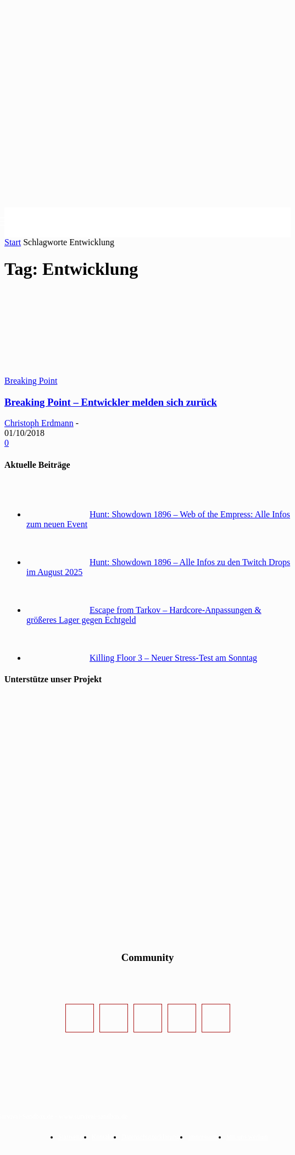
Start (12, 242)
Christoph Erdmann (39, 423)
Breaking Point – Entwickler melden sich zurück (110, 402)
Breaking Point (30, 380)
